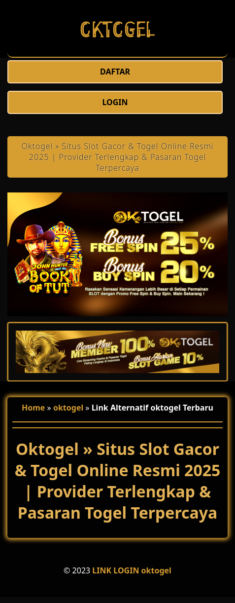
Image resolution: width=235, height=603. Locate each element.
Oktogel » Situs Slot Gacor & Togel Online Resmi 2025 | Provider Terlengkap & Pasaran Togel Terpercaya (118, 157)
